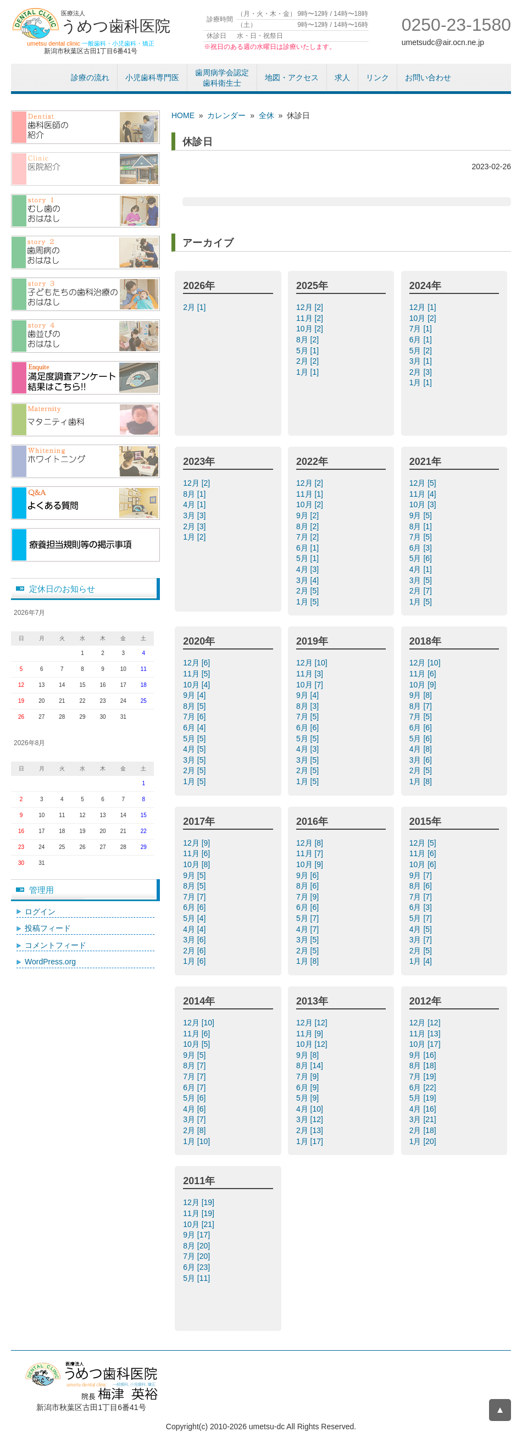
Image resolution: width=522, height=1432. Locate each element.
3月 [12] (310, 1119)
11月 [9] (310, 1033)
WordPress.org (50, 961)
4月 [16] (423, 1108)
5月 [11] (197, 1278)
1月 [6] (195, 961)
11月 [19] (199, 1213)
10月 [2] (310, 328)
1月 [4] (421, 961)
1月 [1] (308, 372)
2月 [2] (308, 361)
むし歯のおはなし (85, 210)
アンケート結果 (85, 378)
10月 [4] (197, 684)
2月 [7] (421, 590)
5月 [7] (308, 918)
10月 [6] (423, 864)
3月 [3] (195, 515)
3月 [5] (421, 580)
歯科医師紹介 (85, 127)
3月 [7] (421, 939)
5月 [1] (308, 350)
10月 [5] (197, 1044)
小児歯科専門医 (152, 77)
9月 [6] (308, 875)
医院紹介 (85, 169)
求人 (342, 77)
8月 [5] (195, 706)
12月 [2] (310, 307)
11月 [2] (310, 318)
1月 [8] (421, 781)
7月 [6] (195, 716)
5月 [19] (423, 1098)
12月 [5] (423, 483)
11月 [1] (310, 494)
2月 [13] (310, 1130)
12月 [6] (197, 662)
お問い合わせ (428, 77)
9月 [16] (423, 1055)
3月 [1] (421, 361)
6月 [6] (308, 727)
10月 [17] (426, 1044)
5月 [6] (421, 558)
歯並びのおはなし (85, 336)
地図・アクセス (292, 77)
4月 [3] (308, 569)
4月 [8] (421, 749)
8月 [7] (421, 706)
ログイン (40, 911)
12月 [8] (310, 843)
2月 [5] (308, 590)
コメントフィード (55, 945)
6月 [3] (421, 547)
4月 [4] (195, 929)
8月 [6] (308, 885)
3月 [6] (421, 760)
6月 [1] (421, 339)
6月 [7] (195, 1087)
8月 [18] (423, 1065)
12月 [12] (313, 1022)
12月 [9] (197, 843)
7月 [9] (308, 896)
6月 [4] (195, 727)
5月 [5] (195, 738)
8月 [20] (197, 1245)
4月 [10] (310, 1108)
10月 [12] (313, 1044)
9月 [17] (197, 1234)
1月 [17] (310, 1141)
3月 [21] (423, 1119)
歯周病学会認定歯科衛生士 (222, 78)
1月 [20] (423, 1141)
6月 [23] (197, 1267)
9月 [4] (195, 695)
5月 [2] (421, 350)
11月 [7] (310, 853)
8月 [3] (308, 706)
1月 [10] (197, 1141)
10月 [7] (310, 684)
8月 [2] (308, 339)
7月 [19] (423, 1076)
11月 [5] (197, 673)
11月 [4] (423, 494)
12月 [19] (199, 1202)
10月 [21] (199, 1224)
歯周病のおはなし (85, 252)
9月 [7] (421, 875)
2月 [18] (423, 1130)
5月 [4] (195, 918)
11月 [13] (426, 1033)
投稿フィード (48, 928)
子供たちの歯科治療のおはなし (85, 294)
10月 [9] (423, 684)
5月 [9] (308, 1098)
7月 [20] (197, 1256)
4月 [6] (195, 1108)
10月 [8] (197, 864)
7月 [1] (421, 328)
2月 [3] (421, 372)
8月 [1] (195, 494)
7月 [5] (421, 536)
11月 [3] (310, 673)
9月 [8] (421, 695)
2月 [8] (195, 1130)
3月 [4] (308, 580)
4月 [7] (308, 929)
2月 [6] (195, 950)
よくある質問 (85, 503)
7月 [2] (308, 536)
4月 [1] (195, 504)
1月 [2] (195, 536)
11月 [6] (423, 673)
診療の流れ (90, 77)
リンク (377, 77)
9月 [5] (421, 515)
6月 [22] (423, 1087)
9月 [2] (308, 515)
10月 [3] (423, 504)
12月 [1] (423, 307)
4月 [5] (195, 749)
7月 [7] (195, 896)
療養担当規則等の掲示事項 (85, 545)
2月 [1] (195, 307)
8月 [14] (310, 1065)
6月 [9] (308, 1087)
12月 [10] (313, 662)
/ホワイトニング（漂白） (85, 461)
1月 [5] (308, 601)
